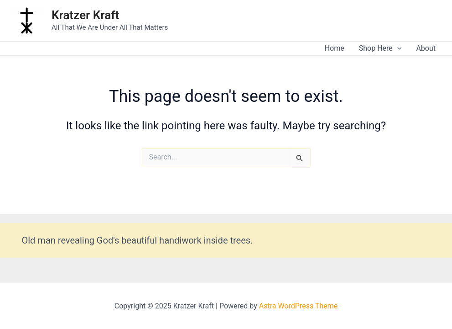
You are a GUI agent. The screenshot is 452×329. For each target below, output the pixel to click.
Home (334, 48)
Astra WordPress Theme (298, 306)
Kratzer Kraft (85, 15)
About (426, 48)
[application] (397, 48)
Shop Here (380, 48)
